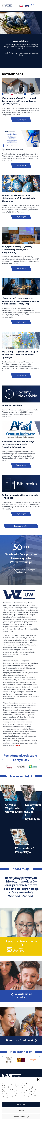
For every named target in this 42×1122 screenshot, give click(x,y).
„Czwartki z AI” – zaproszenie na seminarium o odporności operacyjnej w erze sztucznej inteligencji (20, 301)
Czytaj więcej (21, 120)
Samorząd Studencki (22, 1040)
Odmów (21, 1110)
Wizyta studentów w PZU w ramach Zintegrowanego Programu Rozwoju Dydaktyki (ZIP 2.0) (19, 101)
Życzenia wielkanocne (12, 149)
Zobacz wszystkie (21, 526)
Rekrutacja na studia (21, 995)
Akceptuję (21, 1104)
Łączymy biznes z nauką (22, 941)
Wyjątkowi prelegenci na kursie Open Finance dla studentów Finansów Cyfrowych (20, 354)
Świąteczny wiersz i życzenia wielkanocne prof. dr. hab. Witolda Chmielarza (18, 198)
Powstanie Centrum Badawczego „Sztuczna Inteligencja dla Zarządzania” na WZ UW (18, 444)
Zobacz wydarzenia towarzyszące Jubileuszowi (21, 571)
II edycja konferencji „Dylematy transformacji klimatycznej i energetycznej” (17, 249)
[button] (39, 1079)
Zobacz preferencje (21, 1117)
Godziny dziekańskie (12, 405)
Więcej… (18, 745)
